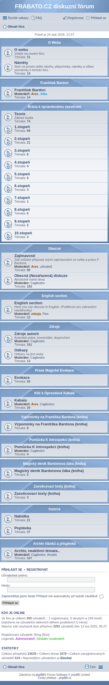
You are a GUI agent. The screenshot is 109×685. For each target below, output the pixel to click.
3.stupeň (22, 150)
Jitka (43, 94)
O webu (21, 49)
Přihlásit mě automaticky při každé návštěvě (69, 596)
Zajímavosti (24, 256)
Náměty (21, 62)
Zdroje (54, 327)
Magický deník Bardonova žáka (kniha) (54, 464)
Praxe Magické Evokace (54, 370)
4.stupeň (22, 162)
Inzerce (54, 509)
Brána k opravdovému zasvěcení (54, 107)
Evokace (22, 377)
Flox (45, 313)
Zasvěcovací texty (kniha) (54, 486)
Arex (34, 94)
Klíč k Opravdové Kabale (54, 393)
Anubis (52, 554)
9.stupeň (22, 221)
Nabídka (21, 516)
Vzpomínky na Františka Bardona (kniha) (54, 417)
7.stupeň (22, 197)
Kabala (20, 400)
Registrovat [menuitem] (76, 18)
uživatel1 (46, 266)
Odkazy (21, 350)
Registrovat (37, 569)
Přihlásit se (11, 569)
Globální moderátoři (50, 638)
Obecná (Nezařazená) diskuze (40, 275)
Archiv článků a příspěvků (54, 544)
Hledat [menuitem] (104, 27)
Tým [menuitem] (93, 667)
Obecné (54, 249)
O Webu (54, 43)
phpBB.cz (65, 678)
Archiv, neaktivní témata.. (37, 551)
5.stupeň (22, 174)
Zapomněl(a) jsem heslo (18, 596)
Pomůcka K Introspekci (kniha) (54, 440)
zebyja (36, 313)
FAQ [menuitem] (39, 18)
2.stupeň (22, 138)
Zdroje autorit (26, 334)
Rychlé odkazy (18, 18)
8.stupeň (22, 209)
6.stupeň (22, 186)
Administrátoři (25, 638)
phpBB (40, 674)
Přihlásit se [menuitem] (98, 18)
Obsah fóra (16, 667)
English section (54, 296)
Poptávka (22, 528)
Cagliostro (37, 283)
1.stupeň (22, 127)
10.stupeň (23, 233)
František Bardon (54, 83)
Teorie (20, 114)
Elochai (66, 658)
